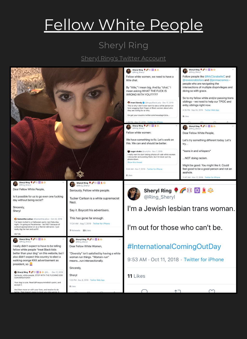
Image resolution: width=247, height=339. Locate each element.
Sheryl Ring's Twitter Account (123, 58)
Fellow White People (123, 24)
